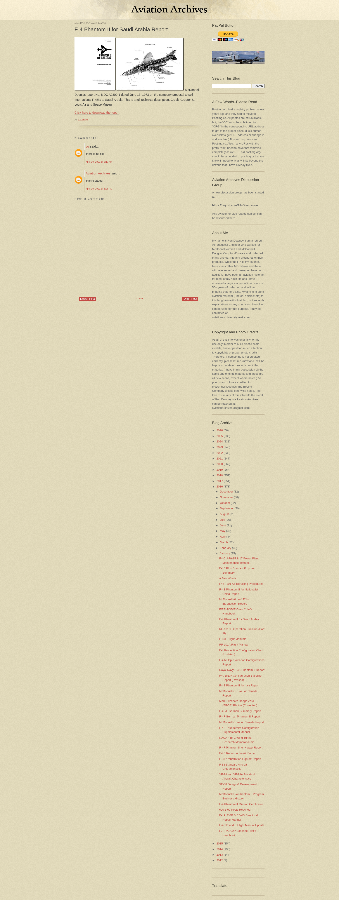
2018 (219, 475)
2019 (219, 469)
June (223, 525)
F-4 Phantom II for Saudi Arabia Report (121, 29)
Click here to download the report (96, 112)
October (225, 503)
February (225, 548)
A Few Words (227, 578)
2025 (219, 436)
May (222, 531)
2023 (219, 447)
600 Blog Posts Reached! (235, 809)
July (222, 519)
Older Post (190, 298)
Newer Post (87, 298)
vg (87, 146)
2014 (219, 849)
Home (139, 298)
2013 (219, 854)
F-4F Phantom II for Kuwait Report (240, 747)
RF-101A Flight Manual (233, 644)
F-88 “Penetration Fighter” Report (240, 759)
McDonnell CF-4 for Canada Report (241, 722)
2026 (219, 430)
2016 (219, 486)
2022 (219, 452)
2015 (219, 843)
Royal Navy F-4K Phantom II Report (241, 670)
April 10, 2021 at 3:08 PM (99, 188)
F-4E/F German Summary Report (240, 711)
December (226, 491)
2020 (219, 464)
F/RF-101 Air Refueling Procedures (241, 583)
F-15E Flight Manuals (232, 639)
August (224, 514)
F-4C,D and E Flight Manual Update (241, 825)
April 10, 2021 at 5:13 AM (99, 161)
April (223, 536)
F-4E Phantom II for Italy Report (239, 685)
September (227, 508)
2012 (219, 860)
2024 (219, 441)
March (224, 542)
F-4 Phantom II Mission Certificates (241, 804)
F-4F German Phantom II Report (239, 716)
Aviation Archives (98, 173)
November (226, 497)
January (225, 553)
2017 (219, 481)
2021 (219, 458)
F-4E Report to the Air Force (237, 753)
